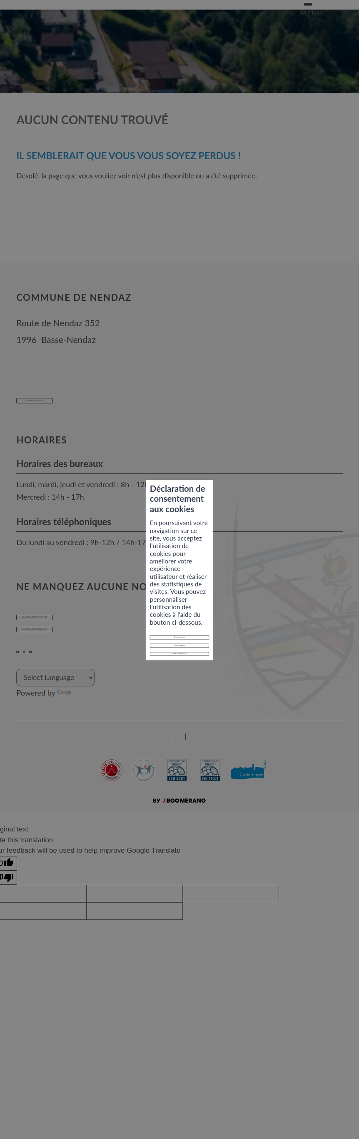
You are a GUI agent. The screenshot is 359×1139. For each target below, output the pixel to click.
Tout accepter (180, 575)
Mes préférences (179, 611)
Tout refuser (179, 593)
